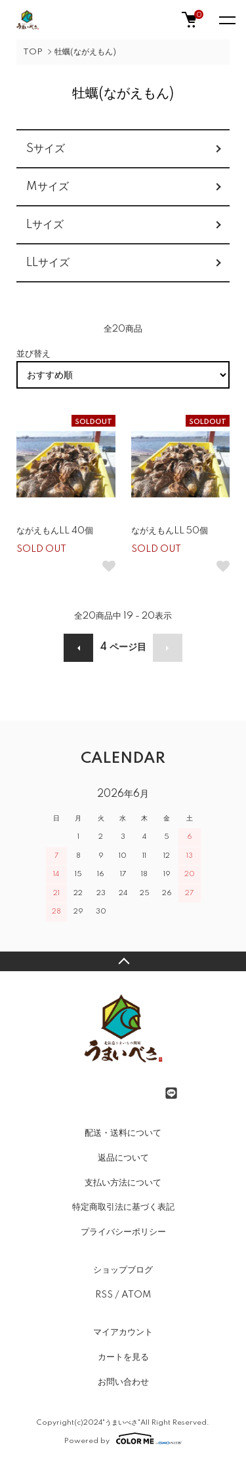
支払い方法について (123, 1182)
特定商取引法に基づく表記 (123, 1207)
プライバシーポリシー (123, 1232)
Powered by (123, 1438)
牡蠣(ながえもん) (85, 52)
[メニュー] (226, 19)
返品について (123, 1158)
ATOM (136, 1295)
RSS (104, 1295)
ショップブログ (123, 1270)
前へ (78, 648)
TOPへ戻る (123, 961)
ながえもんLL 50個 (169, 530)
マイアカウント (123, 1332)
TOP (33, 52)
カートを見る (123, 1357)
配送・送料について (123, 1133)
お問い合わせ (123, 1382)
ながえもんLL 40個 (54, 530)
